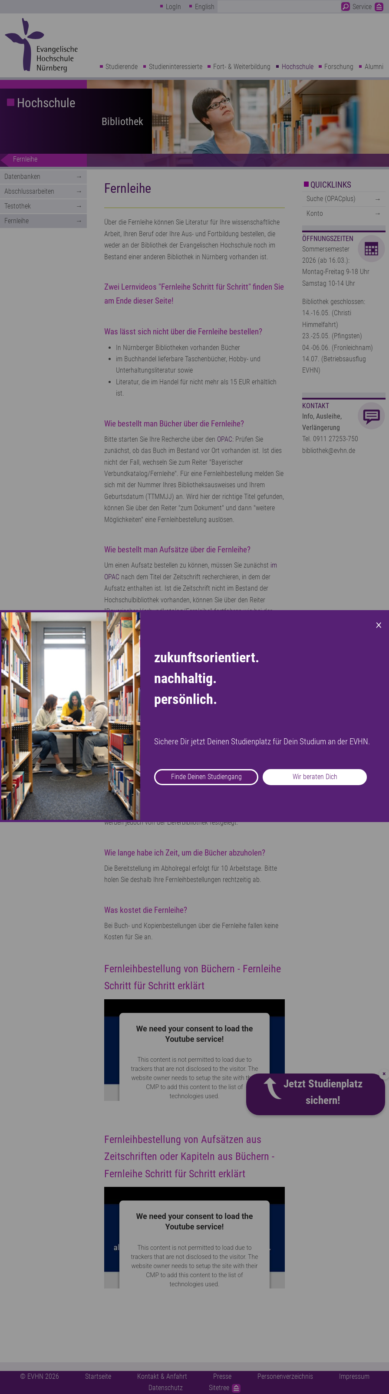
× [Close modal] (379, 624)
